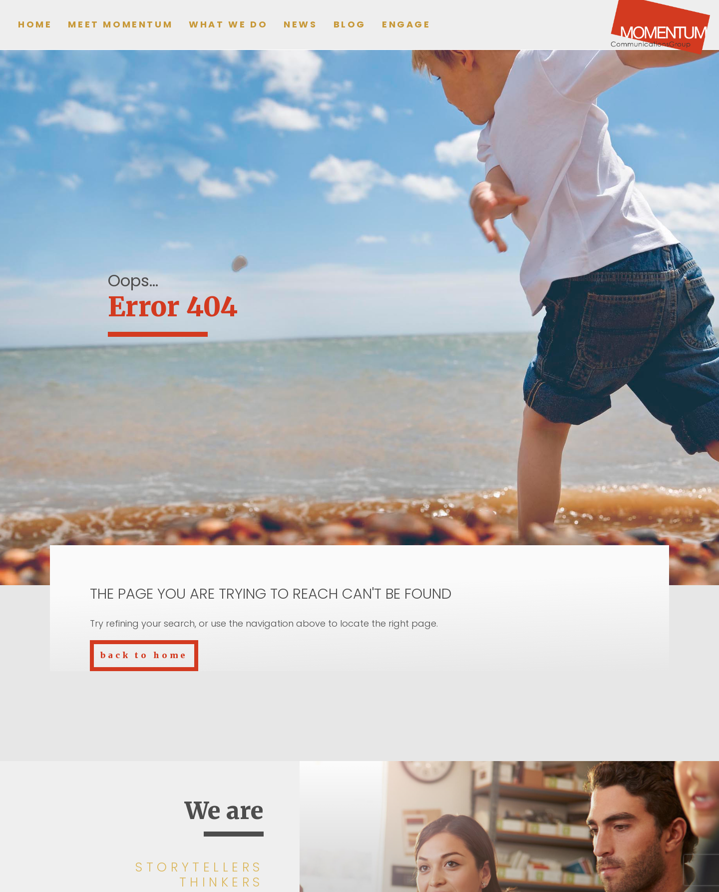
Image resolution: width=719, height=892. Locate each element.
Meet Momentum (120, 24)
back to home (144, 655)
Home (35, 24)
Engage (406, 24)
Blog (350, 24)
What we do (228, 24)
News (300, 24)
